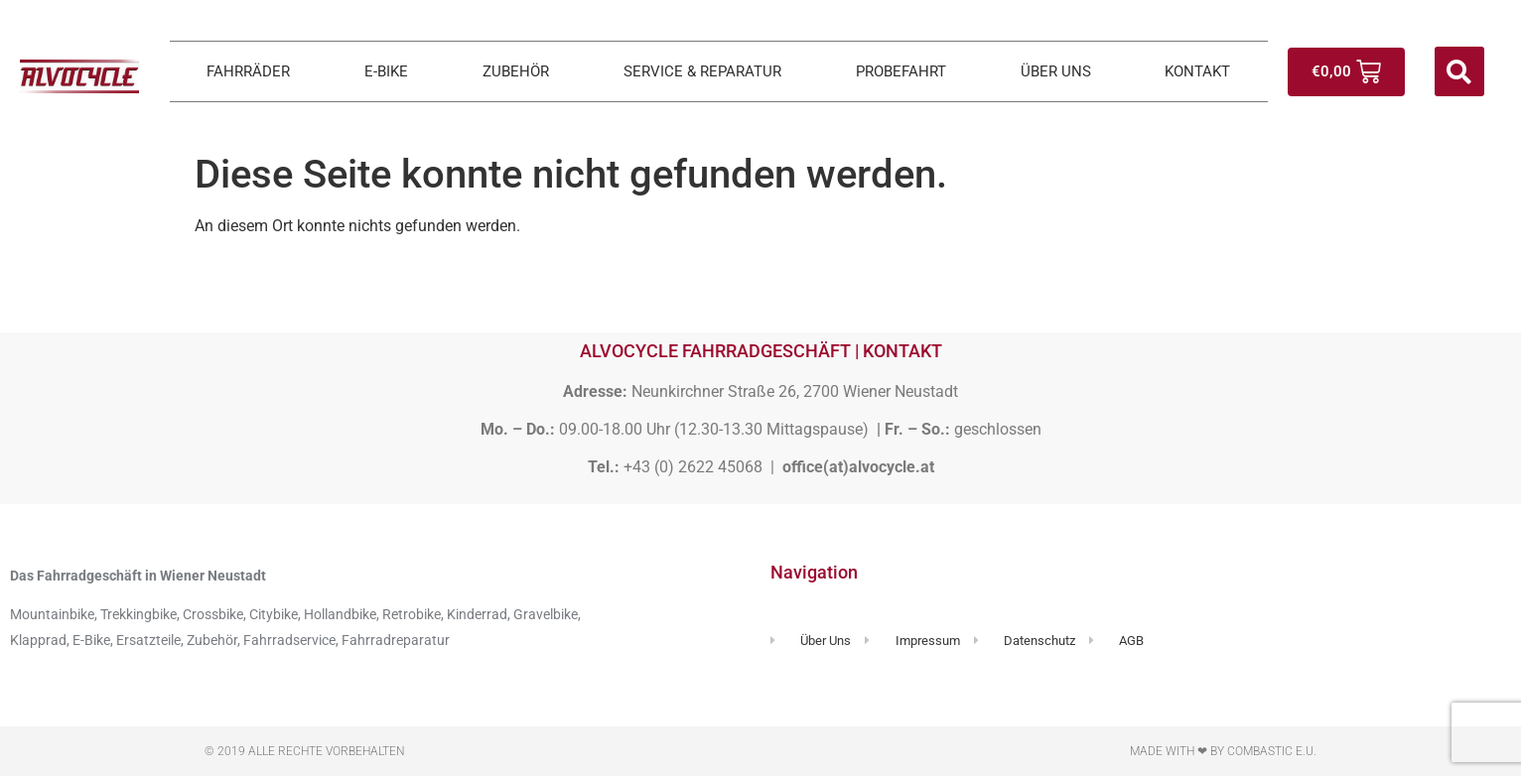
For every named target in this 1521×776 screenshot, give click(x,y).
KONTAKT (1197, 71)
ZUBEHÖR (516, 71)
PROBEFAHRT (901, 71)
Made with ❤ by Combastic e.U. (1223, 751)
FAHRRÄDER (248, 71)
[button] (1459, 71)
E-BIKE (386, 71)
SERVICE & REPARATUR (702, 71)
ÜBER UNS (1056, 71)
